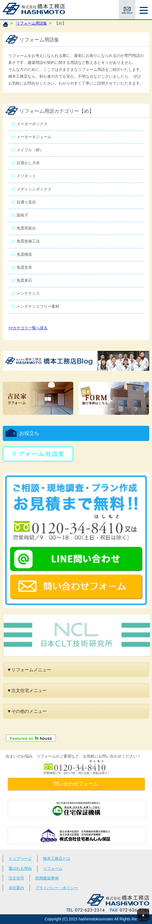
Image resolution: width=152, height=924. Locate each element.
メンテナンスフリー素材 (38, 306)
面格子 (22, 215)
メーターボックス (32, 124)
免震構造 (24, 254)
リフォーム (52, 868)
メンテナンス (28, 293)
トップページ (20, 858)
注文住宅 (16, 878)
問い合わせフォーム (76, 784)
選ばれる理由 (20, 868)
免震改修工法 (28, 241)
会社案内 (16, 888)
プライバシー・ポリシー (56, 888)
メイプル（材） (30, 150)
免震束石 (24, 280)
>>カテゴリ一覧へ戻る (28, 328)
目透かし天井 (28, 163)
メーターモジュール (34, 137)
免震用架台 (26, 228)
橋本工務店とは (56, 858)
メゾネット (26, 176)
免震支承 (24, 267)
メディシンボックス (34, 189)
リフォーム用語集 (31, 23)
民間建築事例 (47, 878)
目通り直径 (26, 202)
